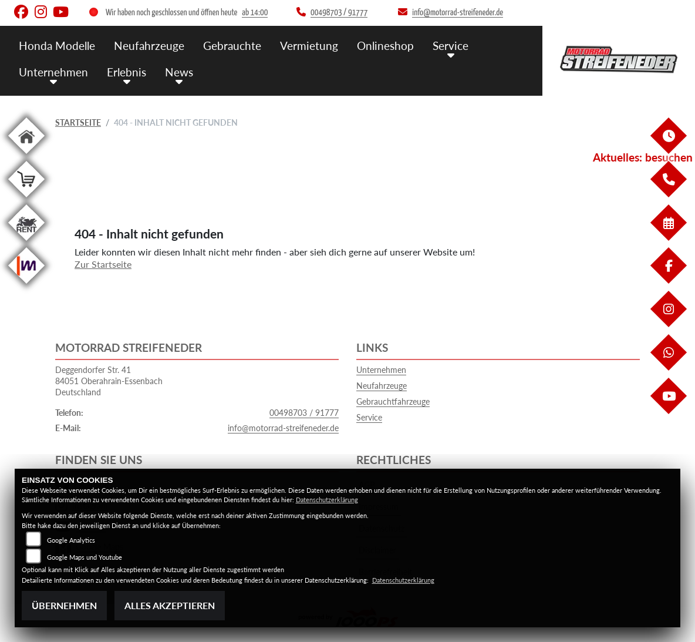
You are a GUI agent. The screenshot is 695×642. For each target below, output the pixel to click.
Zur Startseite (103, 264)
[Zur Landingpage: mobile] (26, 285)
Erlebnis (126, 72)
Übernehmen (64, 605)
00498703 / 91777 (304, 413)
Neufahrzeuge (149, 45)
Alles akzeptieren (169, 605)
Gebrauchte (232, 45)
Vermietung (309, 45)
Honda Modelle (57, 45)
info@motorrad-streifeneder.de (283, 428)
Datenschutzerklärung (327, 499)
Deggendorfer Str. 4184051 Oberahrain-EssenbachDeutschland (109, 380)
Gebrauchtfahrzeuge (393, 401)
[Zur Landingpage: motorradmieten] (26, 242)
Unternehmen (53, 72)
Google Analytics (71, 540)
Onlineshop (385, 45)
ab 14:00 (255, 12)
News (179, 72)
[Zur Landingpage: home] (26, 156)
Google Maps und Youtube (84, 557)
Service (450, 45)
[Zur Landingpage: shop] (26, 199)
